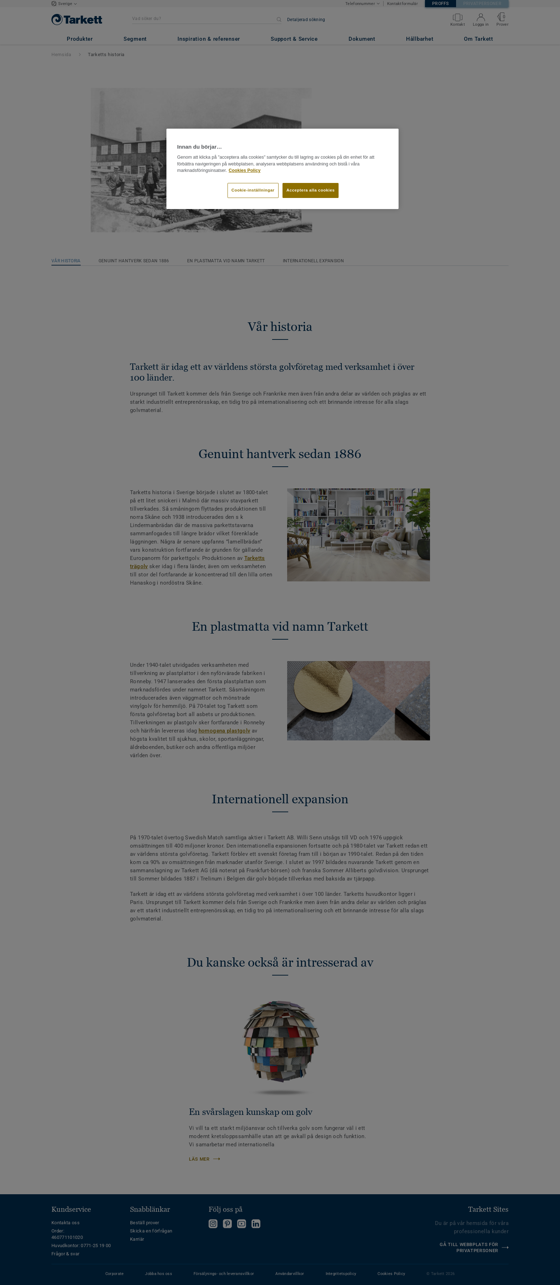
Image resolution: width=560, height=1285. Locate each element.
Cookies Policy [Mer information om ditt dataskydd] (244, 170)
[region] (282, 169)
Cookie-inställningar (253, 190)
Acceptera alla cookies (310, 190)
